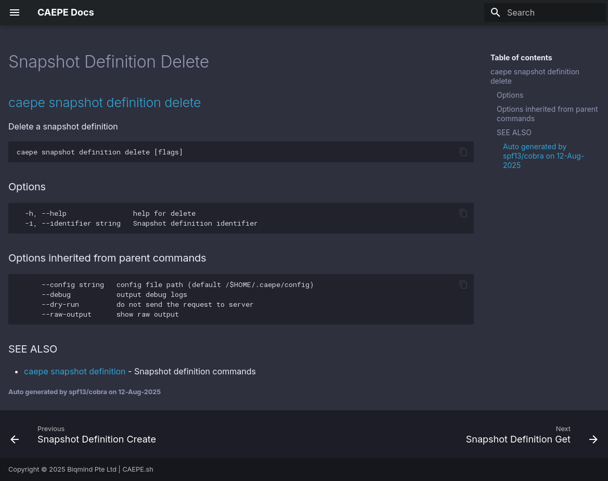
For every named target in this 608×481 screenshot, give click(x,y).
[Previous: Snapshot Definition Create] (86, 434)
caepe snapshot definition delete (534, 76)
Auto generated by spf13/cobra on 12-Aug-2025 (543, 156)
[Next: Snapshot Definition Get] (529, 434)
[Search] (545, 12)
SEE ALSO (514, 132)
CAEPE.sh (137, 469)
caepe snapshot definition (75, 371)
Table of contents (521, 57)
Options (510, 94)
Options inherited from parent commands (547, 114)
